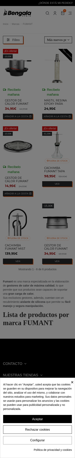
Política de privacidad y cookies (53, 449)
